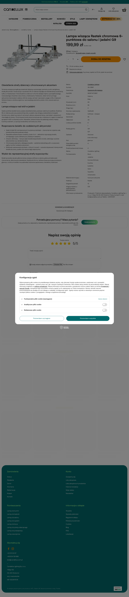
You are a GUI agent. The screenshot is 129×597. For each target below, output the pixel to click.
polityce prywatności (41, 286)
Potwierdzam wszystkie (88, 318)
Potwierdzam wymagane (41, 318)
